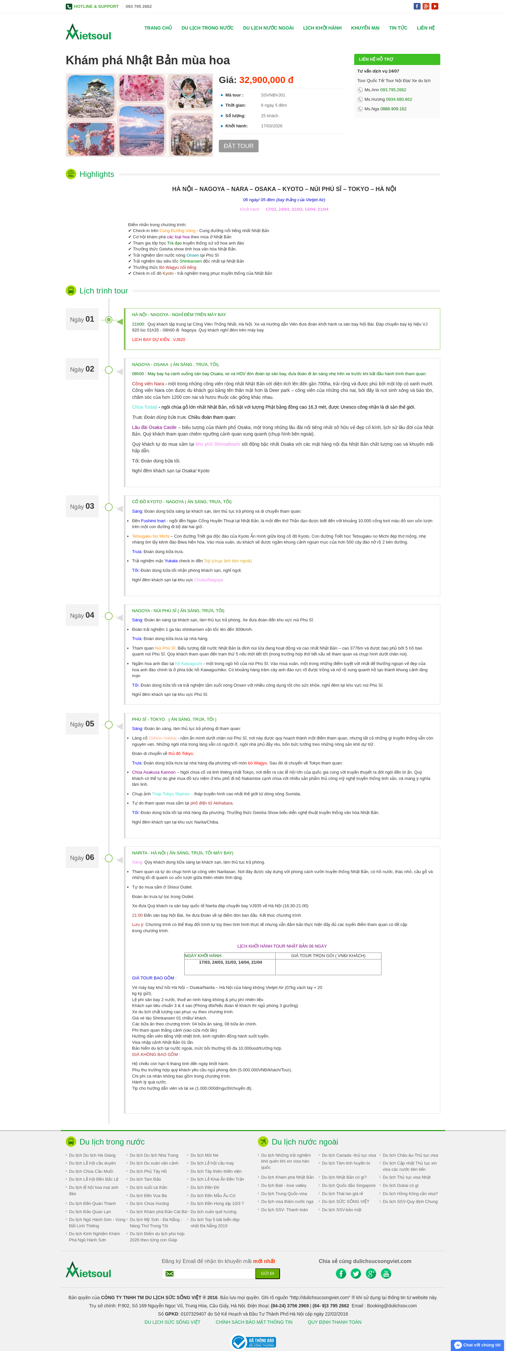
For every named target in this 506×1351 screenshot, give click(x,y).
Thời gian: (235, 105)
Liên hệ (426, 28)
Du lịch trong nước (207, 28)
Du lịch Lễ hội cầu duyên (92, 1163)
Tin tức (398, 28)
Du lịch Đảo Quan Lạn (90, 1211)
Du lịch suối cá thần (148, 1187)
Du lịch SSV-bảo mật (341, 1209)
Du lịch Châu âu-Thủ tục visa (410, 1155)
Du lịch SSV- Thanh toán (284, 1209)
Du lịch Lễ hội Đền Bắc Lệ (93, 1179)
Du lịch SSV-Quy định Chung (410, 1201)
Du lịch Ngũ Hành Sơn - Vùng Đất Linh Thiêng (97, 1222)
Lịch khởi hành (322, 28)
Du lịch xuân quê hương (213, 1211)
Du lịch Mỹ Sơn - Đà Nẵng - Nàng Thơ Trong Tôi (156, 1222)
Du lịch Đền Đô (205, 1187)
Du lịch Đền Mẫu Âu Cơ (213, 1195)
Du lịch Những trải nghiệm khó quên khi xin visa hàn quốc (286, 1161)
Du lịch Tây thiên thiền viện (216, 1171)
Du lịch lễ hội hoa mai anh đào (93, 1190)
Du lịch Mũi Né (204, 1155)
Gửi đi (267, 1273)
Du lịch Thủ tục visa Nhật (407, 1177)
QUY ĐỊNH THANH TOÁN (334, 1322)
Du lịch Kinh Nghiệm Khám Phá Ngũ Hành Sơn (94, 1236)
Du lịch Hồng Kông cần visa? (410, 1193)
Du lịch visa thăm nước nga (287, 1201)
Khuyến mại (365, 28)
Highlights (97, 174)
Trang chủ (158, 28)
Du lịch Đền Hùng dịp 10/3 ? (217, 1203)
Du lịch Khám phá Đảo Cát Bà (158, 1211)
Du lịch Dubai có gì (401, 1185)
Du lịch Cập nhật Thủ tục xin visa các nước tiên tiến (410, 1166)
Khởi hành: (236, 125)
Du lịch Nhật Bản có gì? (344, 1177)
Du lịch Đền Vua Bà (148, 1195)
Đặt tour (239, 146)
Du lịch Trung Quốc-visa (284, 1193)
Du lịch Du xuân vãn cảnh (154, 1163)
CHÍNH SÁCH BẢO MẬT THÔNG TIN (255, 1322)
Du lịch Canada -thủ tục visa (349, 1155)
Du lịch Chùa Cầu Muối (91, 1171)
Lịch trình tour (104, 290)
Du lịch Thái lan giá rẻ (342, 1193)
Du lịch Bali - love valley (283, 1185)
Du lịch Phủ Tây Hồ (148, 1171)
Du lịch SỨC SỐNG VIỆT (345, 1201)
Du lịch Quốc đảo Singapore (349, 1185)
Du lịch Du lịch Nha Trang (154, 1155)
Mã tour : (234, 95)
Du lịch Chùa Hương (149, 1203)
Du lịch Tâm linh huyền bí (346, 1163)
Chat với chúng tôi (477, 1345)
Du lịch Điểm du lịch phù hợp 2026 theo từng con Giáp (157, 1236)
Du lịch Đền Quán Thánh (92, 1203)
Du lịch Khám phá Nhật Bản (287, 1177)
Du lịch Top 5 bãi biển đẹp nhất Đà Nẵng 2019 (215, 1222)
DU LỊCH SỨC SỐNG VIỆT (172, 1322)
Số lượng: (235, 115)
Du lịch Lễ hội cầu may (212, 1163)
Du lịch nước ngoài (268, 28)
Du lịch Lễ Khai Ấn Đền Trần (217, 1179)
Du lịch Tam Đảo (145, 1179)
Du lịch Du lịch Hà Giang (92, 1155)
